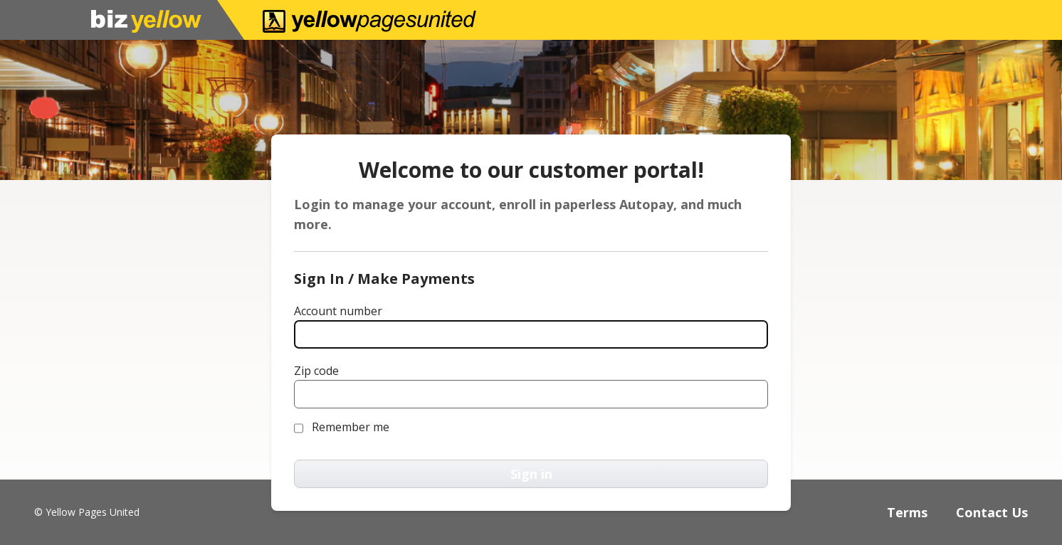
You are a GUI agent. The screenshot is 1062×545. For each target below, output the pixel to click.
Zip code (316, 371)
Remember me (350, 427)
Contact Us (992, 512)
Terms (907, 512)
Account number (338, 311)
